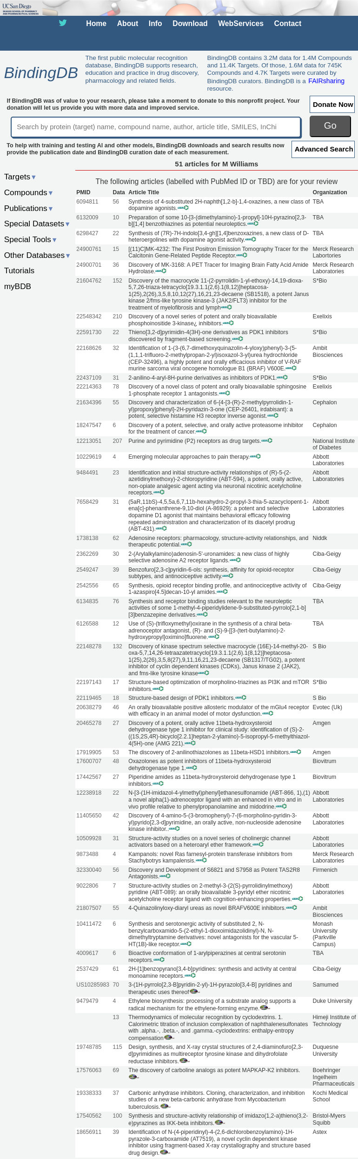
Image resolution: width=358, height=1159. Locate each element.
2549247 (87, 569)
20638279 (88, 707)
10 (116, 217)
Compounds (29, 192)
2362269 (87, 554)
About (127, 23)
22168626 (88, 348)
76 (116, 601)
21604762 (88, 280)
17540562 (88, 1116)
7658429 (87, 502)
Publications (29, 208)
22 (116, 233)
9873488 (87, 854)
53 (116, 752)
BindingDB (41, 72)
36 (116, 265)
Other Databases (38, 255)
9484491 (87, 472)
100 (117, 1116)
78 (116, 386)
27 (116, 723)
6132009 (87, 217)
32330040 (88, 870)
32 (116, 348)
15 (116, 249)
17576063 (88, 1070)
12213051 (88, 441)
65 (116, 585)
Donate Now (333, 104)
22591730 (88, 332)
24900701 (88, 265)
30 (116, 554)
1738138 (87, 538)
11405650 (88, 815)
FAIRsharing (326, 81)
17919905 (88, 752)
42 (116, 815)
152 (117, 280)
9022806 (87, 885)
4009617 (87, 953)
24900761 (88, 249)
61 (116, 969)
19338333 (88, 1093)
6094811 (87, 201)
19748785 (88, 1047)
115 (117, 1047)
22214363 (88, 386)
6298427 (87, 233)
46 (116, 707)
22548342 (88, 316)
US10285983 (92, 984)
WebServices (241, 23)
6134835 (87, 601)
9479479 (87, 1001)
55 (116, 402)
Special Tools (31, 239)
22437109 (88, 378)
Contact (288, 23)
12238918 (88, 793)
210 (117, 316)
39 (116, 569)
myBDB (17, 286)
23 (116, 472)
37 (116, 1093)
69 (116, 1070)
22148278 (88, 646)
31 (116, 378)
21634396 (88, 402)
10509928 (88, 838)
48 (116, 761)
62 (116, 538)
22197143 (88, 682)
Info (155, 23)
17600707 (88, 761)
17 (116, 682)
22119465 (88, 698)
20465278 (88, 723)
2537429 (87, 969)
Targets (20, 176)
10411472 (88, 924)
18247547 (88, 425)
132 (117, 646)
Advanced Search (324, 149)
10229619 (88, 457)
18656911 (88, 1132)
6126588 (87, 623)
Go (330, 125)
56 (116, 201)
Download (189, 23)
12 (116, 623)
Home (96, 23)
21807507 (88, 908)
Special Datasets (37, 223)
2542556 (87, 585)
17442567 (88, 777)
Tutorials (19, 270)
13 (116, 1017)
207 (117, 441)
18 (116, 698)
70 (116, 984)
